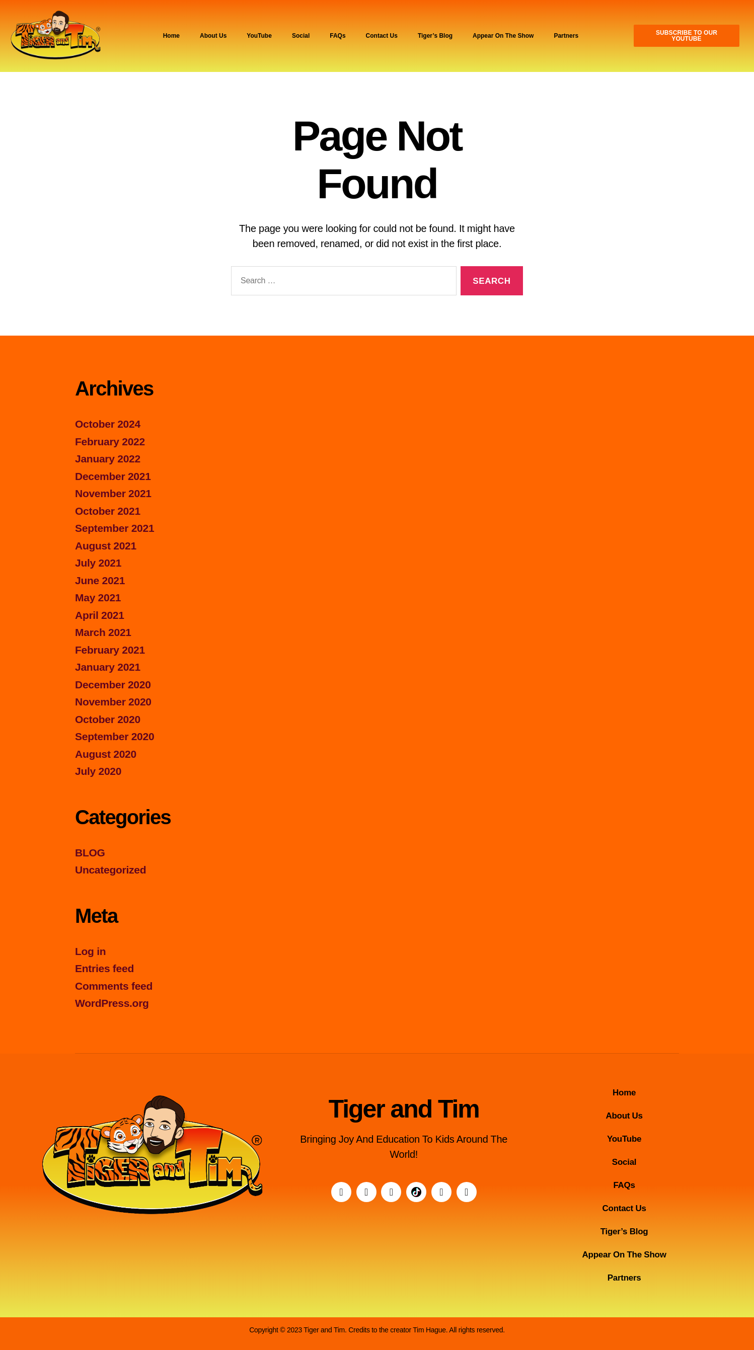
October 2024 (107, 424)
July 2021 (98, 563)
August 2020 (105, 754)
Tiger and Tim (404, 1109)
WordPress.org (112, 1003)
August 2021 (105, 545)
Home (171, 35)
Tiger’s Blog (435, 35)
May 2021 (98, 597)
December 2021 (113, 476)
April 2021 (99, 615)
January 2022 (107, 458)
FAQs (337, 35)
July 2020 (98, 771)
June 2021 (100, 580)
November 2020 (113, 701)
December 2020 (113, 684)
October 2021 (107, 511)
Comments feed (114, 986)
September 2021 (114, 528)
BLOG (90, 852)
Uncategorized (110, 870)
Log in (90, 951)
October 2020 (107, 719)
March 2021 (103, 632)
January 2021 (107, 667)
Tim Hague (429, 1330)
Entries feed (104, 968)
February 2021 (110, 650)
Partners (566, 35)
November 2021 (113, 493)
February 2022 (110, 441)
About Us (213, 35)
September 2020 (114, 736)
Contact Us (382, 35)
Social (301, 35)
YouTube (259, 35)
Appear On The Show (503, 35)
